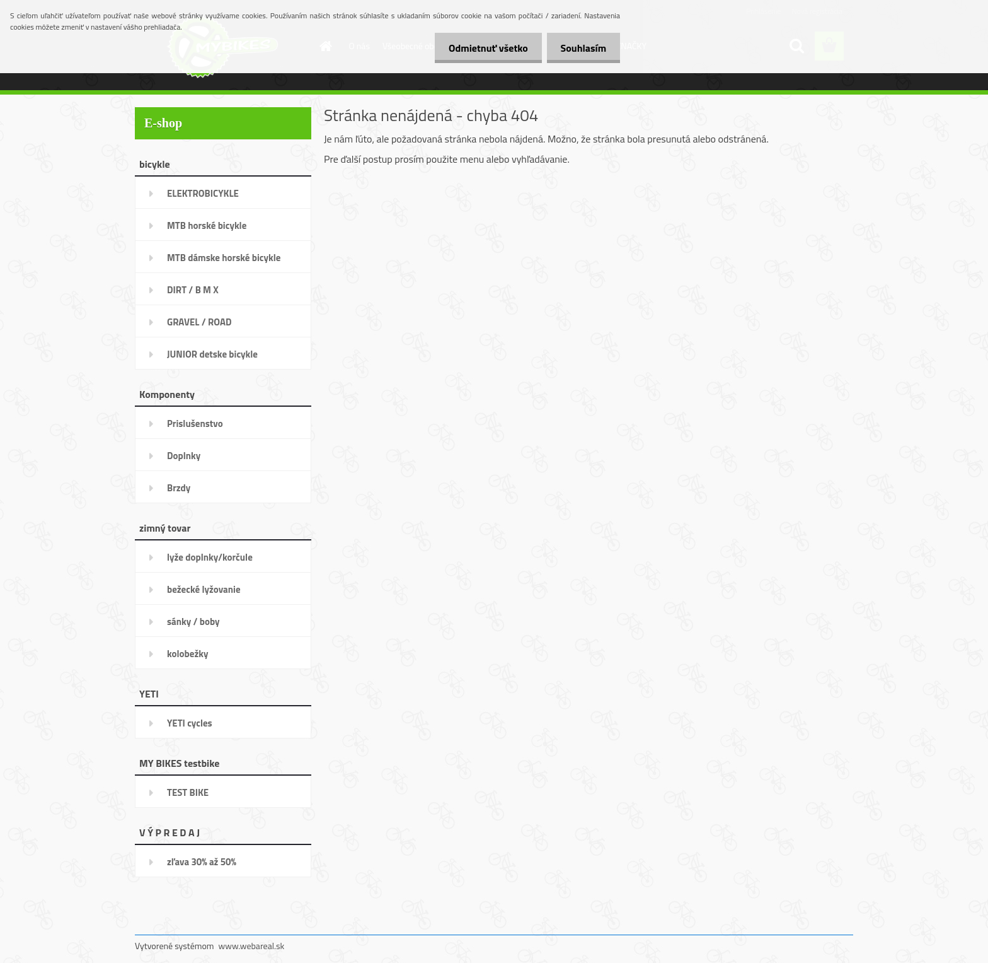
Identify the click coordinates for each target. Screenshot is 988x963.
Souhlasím (581, 47)
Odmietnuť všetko (482, 47)
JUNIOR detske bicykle (212, 354)
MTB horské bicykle (206, 225)
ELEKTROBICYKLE (203, 193)
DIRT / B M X (193, 290)
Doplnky (183, 455)
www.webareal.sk (252, 945)
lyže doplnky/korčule (210, 557)
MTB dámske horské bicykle (223, 257)
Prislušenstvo (195, 423)
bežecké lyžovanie (204, 589)
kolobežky (187, 653)
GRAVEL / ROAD (199, 322)
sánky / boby (193, 621)
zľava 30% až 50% (201, 862)
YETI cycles (189, 723)
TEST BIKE (188, 792)
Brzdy (178, 488)
